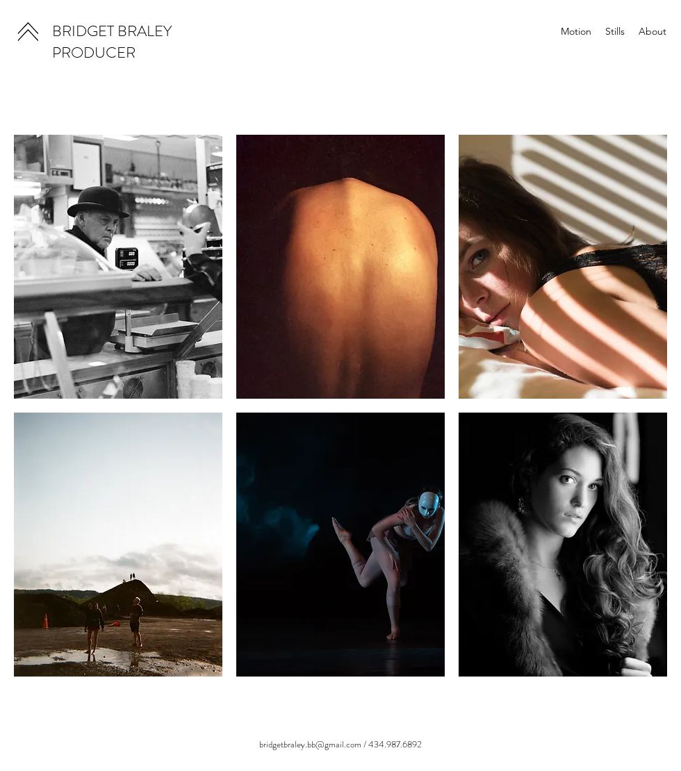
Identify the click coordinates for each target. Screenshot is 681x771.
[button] (118, 267)
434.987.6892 (395, 744)
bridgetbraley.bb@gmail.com (310, 744)
